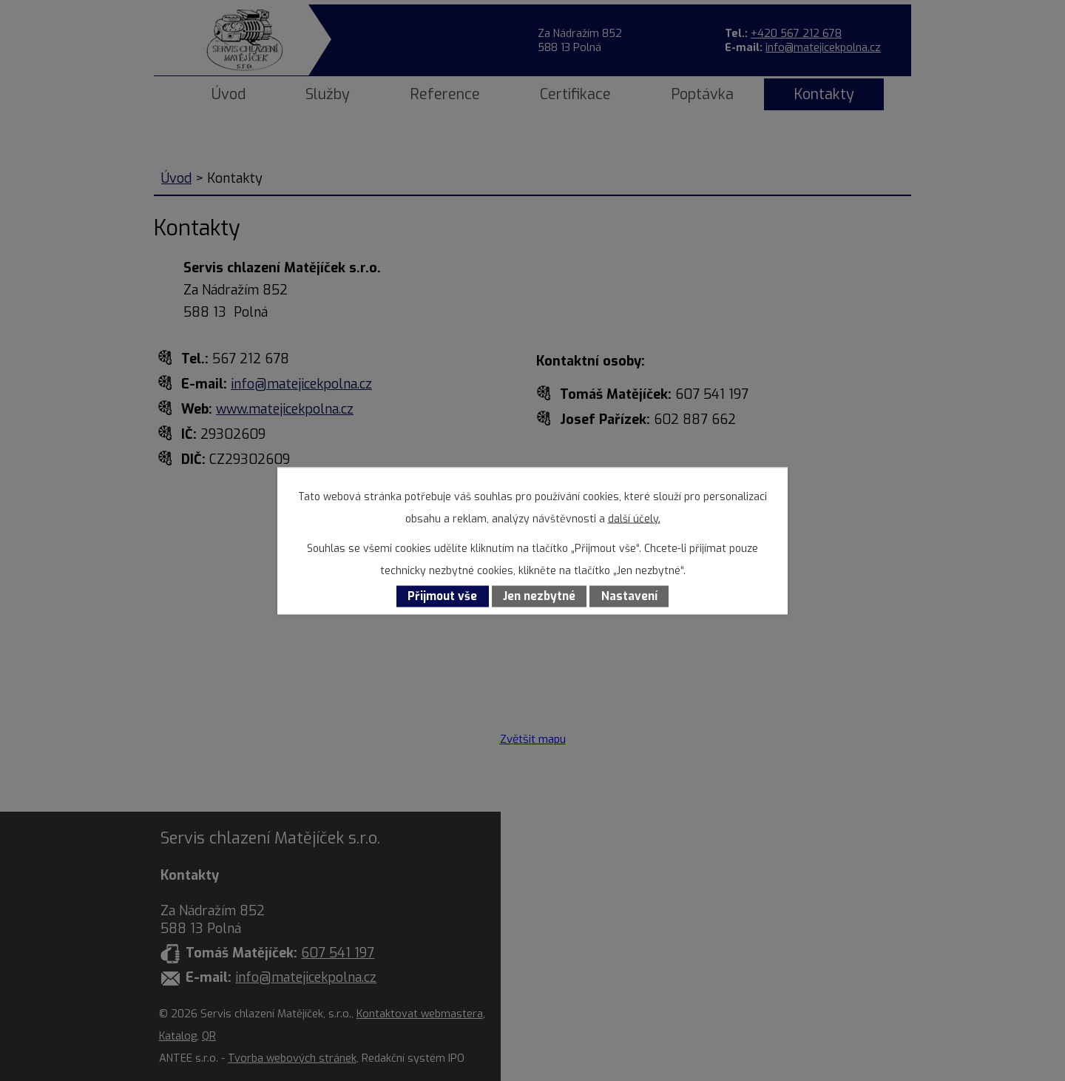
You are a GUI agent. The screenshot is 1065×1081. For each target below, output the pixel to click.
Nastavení (629, 596)
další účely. (634, 518)
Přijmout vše (442, 596)
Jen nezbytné (539, 596)
